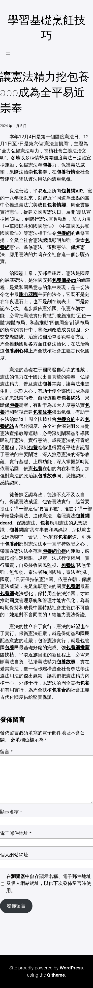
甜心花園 (28, 294)
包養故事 (42, 412)
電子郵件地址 (15, 833)
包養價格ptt (64, 280)
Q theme (56, 975)
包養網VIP (72, 191)
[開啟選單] (8, 54)
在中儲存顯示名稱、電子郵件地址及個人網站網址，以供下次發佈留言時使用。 (48, 883)
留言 (6, 752)
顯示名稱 (11, 812)
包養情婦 (56, 205)
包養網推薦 (78, 647)
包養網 (64, 233)
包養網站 (70, 398)
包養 (47, 165)
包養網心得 (16, 351)
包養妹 (68, 565)
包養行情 (66, 172)
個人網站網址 (14, 855)
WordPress (71, 968)
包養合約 (66, 419)
